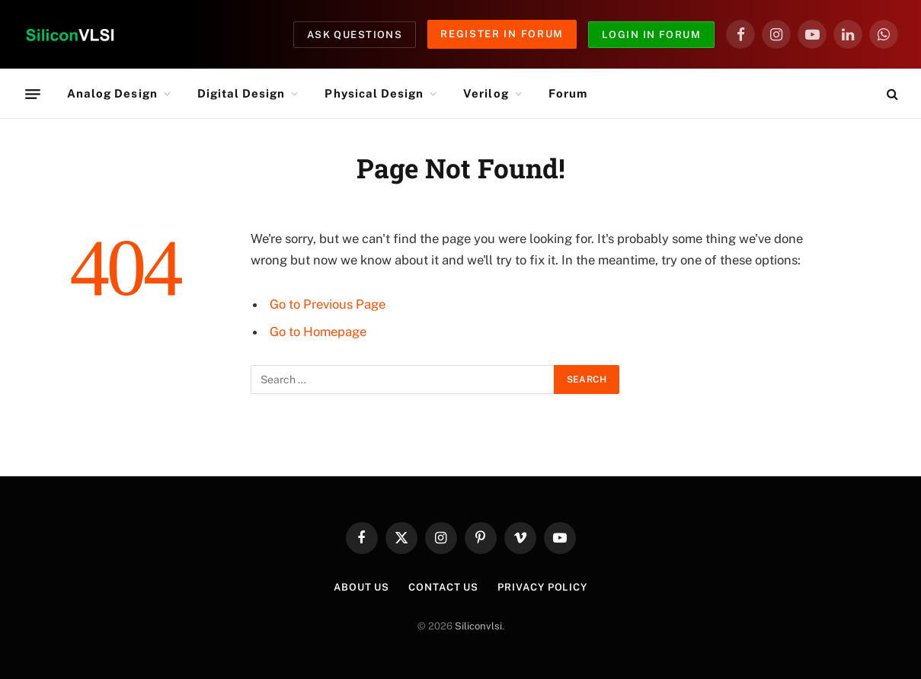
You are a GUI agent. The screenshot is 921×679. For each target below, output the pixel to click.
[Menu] (32, 94)
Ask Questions (355, 34)
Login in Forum (651, 34)
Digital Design (241, 93)
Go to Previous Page (327, 304)
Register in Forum (502, 34)
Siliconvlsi (478, 626)
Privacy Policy (542, 587)
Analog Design (112, 93)
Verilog (485, 93)
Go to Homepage (318, 331)
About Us (361, 587)
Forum (567, 93)
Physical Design (374, 93)
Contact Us (443, 587)
